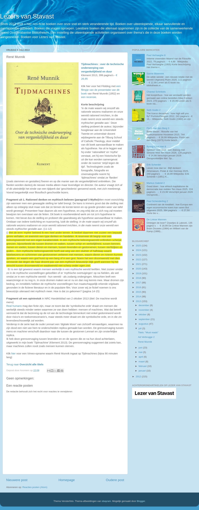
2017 (139, 282)
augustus (144, 323)
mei (141, 352)
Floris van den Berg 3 (158, 128)
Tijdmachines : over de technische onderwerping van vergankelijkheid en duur (102, 68)
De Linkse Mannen (156, 219)
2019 (139, 273)
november (144, 310)
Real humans (14, 306)
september (145, 319)
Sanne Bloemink (155, 73)
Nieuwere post (16, 480)
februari (143, 366)
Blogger (141, 501)
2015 (139, 292)
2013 (139, 301)
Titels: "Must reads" (148, 332)
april (141, 356)
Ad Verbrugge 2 (146, 337)
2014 (139, 296)
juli (140, 328)
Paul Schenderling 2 (157, 201)
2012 (139, 376)
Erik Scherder (154, 164)
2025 (139, 245)
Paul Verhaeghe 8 (156, 55)
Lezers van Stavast (27, 16)
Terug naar (24, 364)
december (144, 305)
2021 (139, 264)
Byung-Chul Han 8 (156, 146)
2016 (139, 287)
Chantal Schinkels (156, 91)
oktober (143, 314)
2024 (139, 250)
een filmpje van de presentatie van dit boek (101, 90)
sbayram (106, 501)
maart (142, 361)
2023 (139, 255)
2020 (139, 268)
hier (13, 353)
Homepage (66, 480)
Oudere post (115, 480)
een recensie (88, 97)
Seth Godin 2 (153, 110)
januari (142, 370)
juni (141, 347)
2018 (139, 278)
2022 (139, 259)
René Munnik (145, 341)
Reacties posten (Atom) (34, 487)
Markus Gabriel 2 (156, 183)
